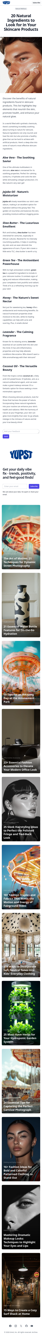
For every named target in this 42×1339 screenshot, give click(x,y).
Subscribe (36, 3)
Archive (34, 1332)
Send (6, 436)
